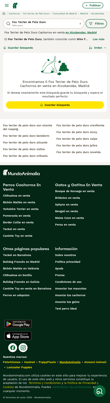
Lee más (98, 39)
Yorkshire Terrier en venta (21, 209)
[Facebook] (12, 347)
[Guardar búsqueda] (100, 391)
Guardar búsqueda (18, 47)
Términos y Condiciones (44, 383)
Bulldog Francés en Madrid (21, 261)
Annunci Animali (95, 362)
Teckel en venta (14, 229)
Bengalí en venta (66, 211)
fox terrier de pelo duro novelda (78, 152)
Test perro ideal (66, 308)
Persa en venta (65, 224)
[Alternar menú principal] (6, 5)
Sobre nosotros (65, 255)
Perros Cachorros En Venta (22, 187)
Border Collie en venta (18, 222)
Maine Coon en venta (69, 218)
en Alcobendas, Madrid (81, 32)
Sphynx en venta (66, 204)
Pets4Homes (11, 362)
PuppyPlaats (47, 362)
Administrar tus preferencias (72, 387)
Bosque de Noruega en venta (75, 191)
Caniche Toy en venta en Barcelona (27, 288)
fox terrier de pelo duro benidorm (26, 135)
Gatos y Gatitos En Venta (78, 185)
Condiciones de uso (68, 282)
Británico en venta (67, 198)
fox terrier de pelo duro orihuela (25, 156)
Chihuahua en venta (16, 195)
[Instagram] (23, 347)
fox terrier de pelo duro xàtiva (24, 149)
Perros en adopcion (16, 295)
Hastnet (29, 362)
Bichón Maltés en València (21, 268)
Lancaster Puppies (19, 367)
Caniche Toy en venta (17, 235)
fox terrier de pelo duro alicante (25, 142)
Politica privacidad (67, 261)
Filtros (96, 23)
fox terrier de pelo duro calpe (76, 138)
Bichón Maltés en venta (19, 202)
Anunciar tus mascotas (70, 288)
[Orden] (97, 47)
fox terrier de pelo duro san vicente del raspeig (27, 127)
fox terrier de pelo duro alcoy (76, 132)
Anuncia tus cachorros (70, 295)
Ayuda (59, 268)
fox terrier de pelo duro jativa (76, 145)
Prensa (60, 275)
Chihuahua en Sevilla (17, 275)
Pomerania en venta (17, 215)
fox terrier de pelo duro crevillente (80, 125)
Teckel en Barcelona (17, 255)
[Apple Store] (18, 335)
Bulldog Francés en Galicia (21, 282)
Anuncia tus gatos (67, 302)
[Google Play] (17, 323)
